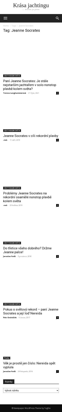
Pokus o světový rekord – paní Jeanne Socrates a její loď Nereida (30, 311)
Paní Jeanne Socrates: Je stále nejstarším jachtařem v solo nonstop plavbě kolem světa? (29, 85)
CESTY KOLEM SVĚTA (12, 76)
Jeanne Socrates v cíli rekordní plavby (30, 136)
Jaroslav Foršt (9, 256)
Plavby (6, 358)
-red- (5, 140)
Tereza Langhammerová (14, 93)
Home (6, 25)
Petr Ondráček (10, 317)
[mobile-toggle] (5, 18)
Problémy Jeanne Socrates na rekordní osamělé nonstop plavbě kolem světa (27, 197)
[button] (57, 18)
